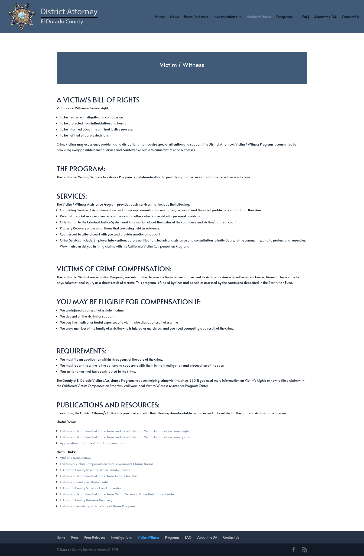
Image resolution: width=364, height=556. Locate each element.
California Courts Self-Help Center (84, 482)
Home (160, 16)
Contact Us (350, 16)
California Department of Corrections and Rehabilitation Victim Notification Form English (125, 431)
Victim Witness (259, 16)
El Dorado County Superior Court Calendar (90, 488)
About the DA (325, 16)
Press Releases (196, 16)
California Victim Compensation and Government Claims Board (106, 464)
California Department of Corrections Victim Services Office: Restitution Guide (117, 494)
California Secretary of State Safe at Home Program (97, 506)
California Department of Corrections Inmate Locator (98, 476)
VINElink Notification (75, 458)
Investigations (225, 16)
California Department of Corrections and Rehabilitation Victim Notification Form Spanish (126, 437)
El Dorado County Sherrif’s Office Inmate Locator (95, 470)
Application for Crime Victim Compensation (92, 443)
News (174, 16)
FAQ (305, 16)
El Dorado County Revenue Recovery (86, 500)
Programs (284, 16)
